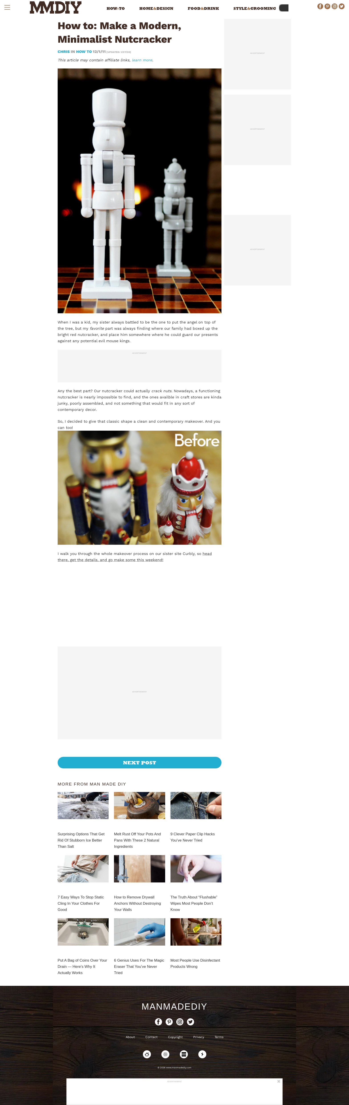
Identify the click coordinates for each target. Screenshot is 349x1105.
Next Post (139, 762)
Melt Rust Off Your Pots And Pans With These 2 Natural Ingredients (137, 840)
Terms (219, 1037)
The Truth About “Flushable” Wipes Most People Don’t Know (193, 903)
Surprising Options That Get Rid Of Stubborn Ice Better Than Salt (81, 840)
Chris (64, 51)
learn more (142, 60)
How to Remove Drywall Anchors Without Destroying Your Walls (137, 903)
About (130, 1037)
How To (84, 51)
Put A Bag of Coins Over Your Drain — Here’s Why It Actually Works (82, 966)
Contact (151, 1037)
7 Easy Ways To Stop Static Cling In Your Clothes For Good (81, 903)
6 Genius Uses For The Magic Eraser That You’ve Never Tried (139, 966)
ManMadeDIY (174, 1006)
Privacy (198, 1037)
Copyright (175, 1037)
